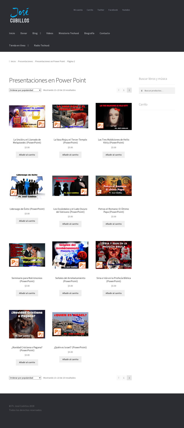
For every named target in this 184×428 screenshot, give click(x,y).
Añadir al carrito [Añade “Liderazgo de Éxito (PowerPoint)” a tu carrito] (27, 220)
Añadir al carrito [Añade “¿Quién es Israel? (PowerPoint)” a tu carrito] (70, 359)
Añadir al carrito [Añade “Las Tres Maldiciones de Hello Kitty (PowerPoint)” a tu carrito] (114, 154)
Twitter (101, 9)
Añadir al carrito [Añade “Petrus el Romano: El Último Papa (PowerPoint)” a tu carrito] (114, 223)
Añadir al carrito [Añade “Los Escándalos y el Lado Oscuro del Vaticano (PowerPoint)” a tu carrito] (70, 223)
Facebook (113, 9)
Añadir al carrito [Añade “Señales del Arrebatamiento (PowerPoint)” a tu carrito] (70, 293)
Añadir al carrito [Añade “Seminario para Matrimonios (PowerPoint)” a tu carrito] (27, 293)
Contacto (105, 33)
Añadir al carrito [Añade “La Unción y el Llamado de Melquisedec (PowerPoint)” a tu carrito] (27, 154)
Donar (23, 33)
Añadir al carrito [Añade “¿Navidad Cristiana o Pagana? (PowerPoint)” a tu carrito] (27, 362)
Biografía (89, 33)
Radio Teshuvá (41, 45)
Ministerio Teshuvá (69, 33)
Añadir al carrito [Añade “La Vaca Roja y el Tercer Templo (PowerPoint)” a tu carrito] (70, 154)
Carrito (90, 9)
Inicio (12, 33)
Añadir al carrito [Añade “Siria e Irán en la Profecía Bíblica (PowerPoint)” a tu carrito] (114, 293)
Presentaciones (25, 61)
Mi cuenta (78, 9)
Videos (49, 33)
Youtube (126, 9)
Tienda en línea (17, 45)
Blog (35, 33)
